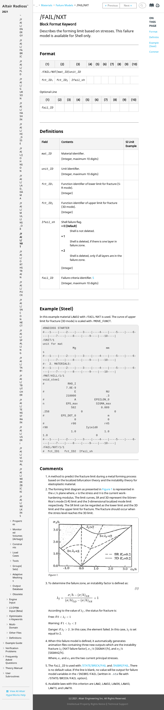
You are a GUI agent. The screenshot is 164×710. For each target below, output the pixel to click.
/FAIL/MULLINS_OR (21, 216)
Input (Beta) (16, 609)
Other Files (15, 632)
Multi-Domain (13, 626)
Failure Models (64, 5)
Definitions (15, 637)
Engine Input (13, 601)
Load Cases (16, 554)
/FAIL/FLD (21, 68)
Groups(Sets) (17, 567)
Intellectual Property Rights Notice (86, 704)
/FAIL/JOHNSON (21, 159)
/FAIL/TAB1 (21, 364)
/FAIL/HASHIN (21, 111)
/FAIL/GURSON (21, 88)
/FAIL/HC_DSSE (21, 134)
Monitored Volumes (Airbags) (18, 534)
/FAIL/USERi (21, 435)
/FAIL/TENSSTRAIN (21, 411)
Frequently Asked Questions (12, 659)
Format (153, 31)
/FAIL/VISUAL (21, 456)
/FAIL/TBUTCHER (21, 385)
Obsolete (18, 594)
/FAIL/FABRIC (21, 48)
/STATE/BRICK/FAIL (94, 665)
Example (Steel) (154, 44)
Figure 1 (107, 489)
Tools (16, 560)
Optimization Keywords (15, 617)
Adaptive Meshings (17, 577)
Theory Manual (14, 668)
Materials (46, 5)
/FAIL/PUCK (21, 289)
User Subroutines (12, 674)
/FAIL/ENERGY (21, 27)
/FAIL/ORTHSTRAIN (21, 264)
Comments (155, 51)
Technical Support (118, 704)
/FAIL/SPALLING (21, 342)
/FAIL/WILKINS (21, 506)
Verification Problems (12, 649)
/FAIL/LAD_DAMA (21, 187)
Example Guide (14, 643)
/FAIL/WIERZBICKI (21, 480)
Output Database (18, 587)
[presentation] (55, 493)
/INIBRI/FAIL (121, 665)
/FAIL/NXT (21, 240)
